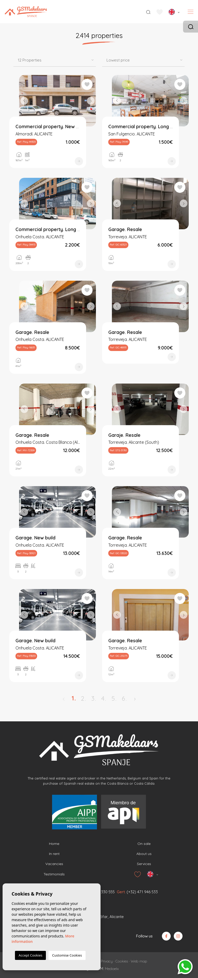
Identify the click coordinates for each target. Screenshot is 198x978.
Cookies (122, 961)
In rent (54, 853)
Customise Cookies (67, 955)
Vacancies (54, 863)
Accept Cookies (30, 955)
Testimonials (54, 874)
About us (144, 853)
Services (144, 863)
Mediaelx (112, 968)
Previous (24, 100)
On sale (144, 843)
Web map (139, 961)
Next (91, 100)
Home (54, 843)
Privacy (107, 961)
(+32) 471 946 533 (142, 891)
